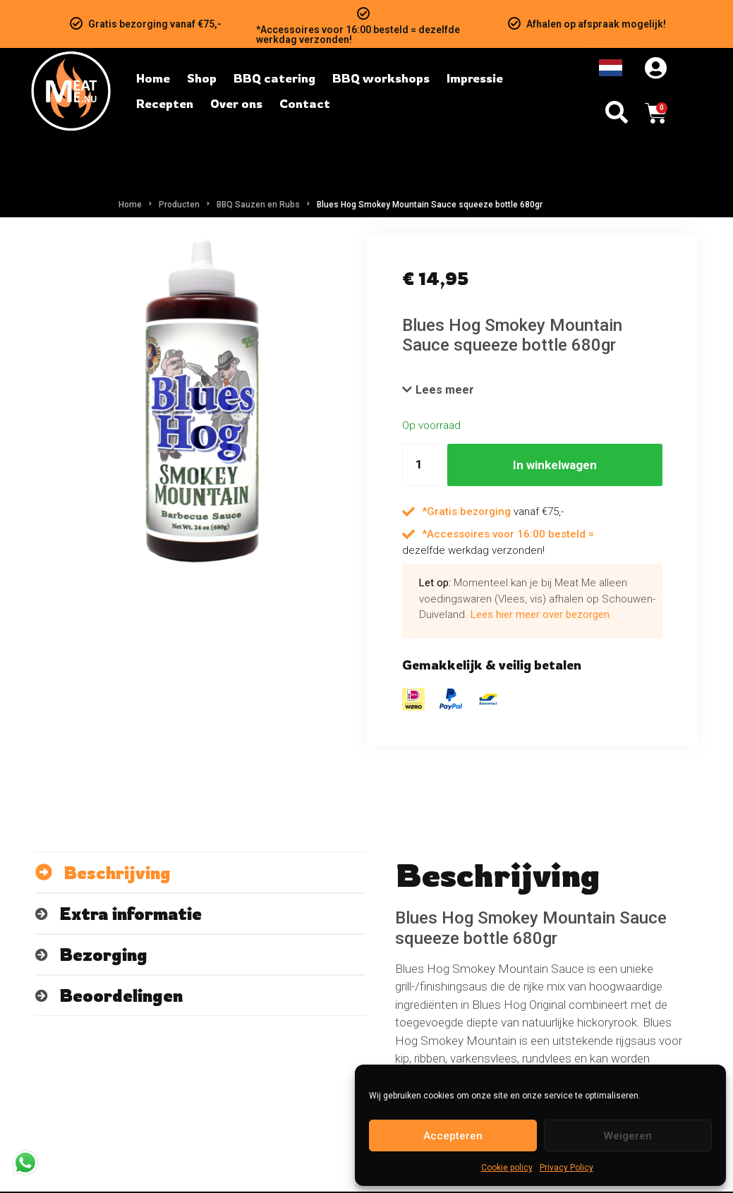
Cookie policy (507, 1168)
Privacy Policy (566, 1168)
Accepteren (453, 1136)
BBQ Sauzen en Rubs (258, 205)
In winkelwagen (555, 466)
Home (130, 205)
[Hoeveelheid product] (425, 466)
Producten (179, 205)
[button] (439, 390)
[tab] (200, 874)
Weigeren (628, 1136)
